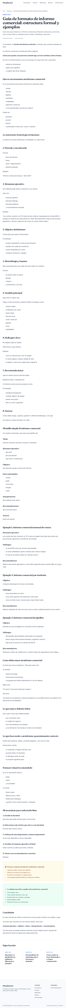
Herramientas (59, 2)
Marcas (50, 2)
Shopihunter (8, 986)
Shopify (35, 2)
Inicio (4, 11)
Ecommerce (26, 2)
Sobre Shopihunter (56, 988)
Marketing (43, 2)
